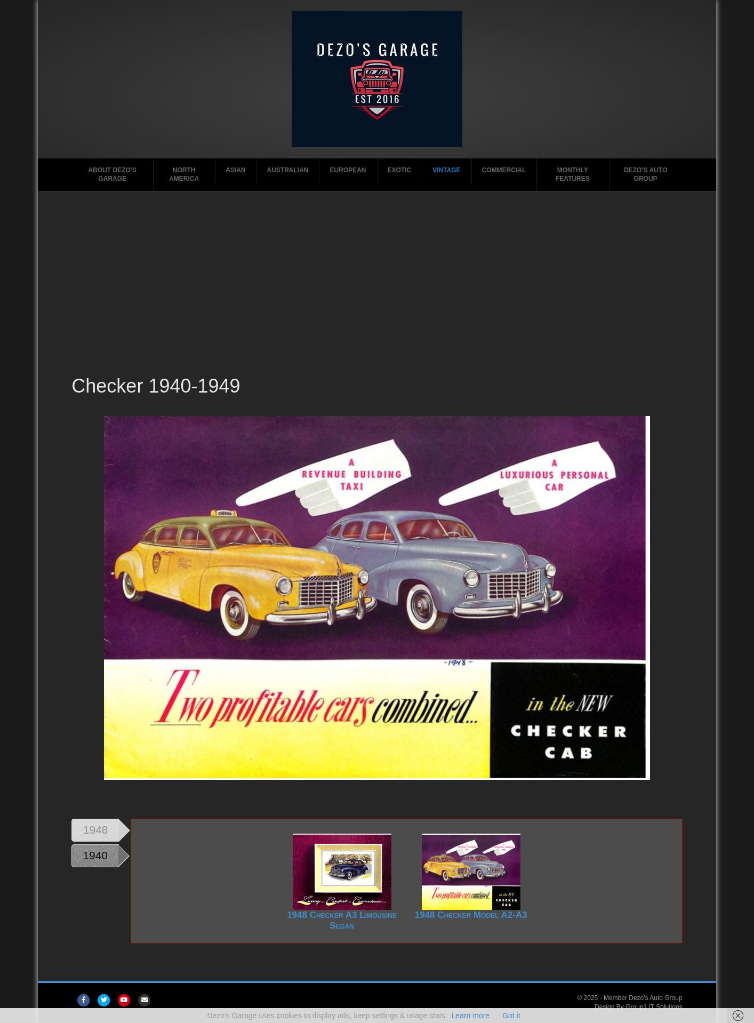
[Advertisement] (376, 292)
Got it (511, 1015)
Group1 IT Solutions (654, 1007)
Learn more (471, 1015)
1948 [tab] (95, 830)
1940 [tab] (95, 855)
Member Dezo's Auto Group (643, 998)
